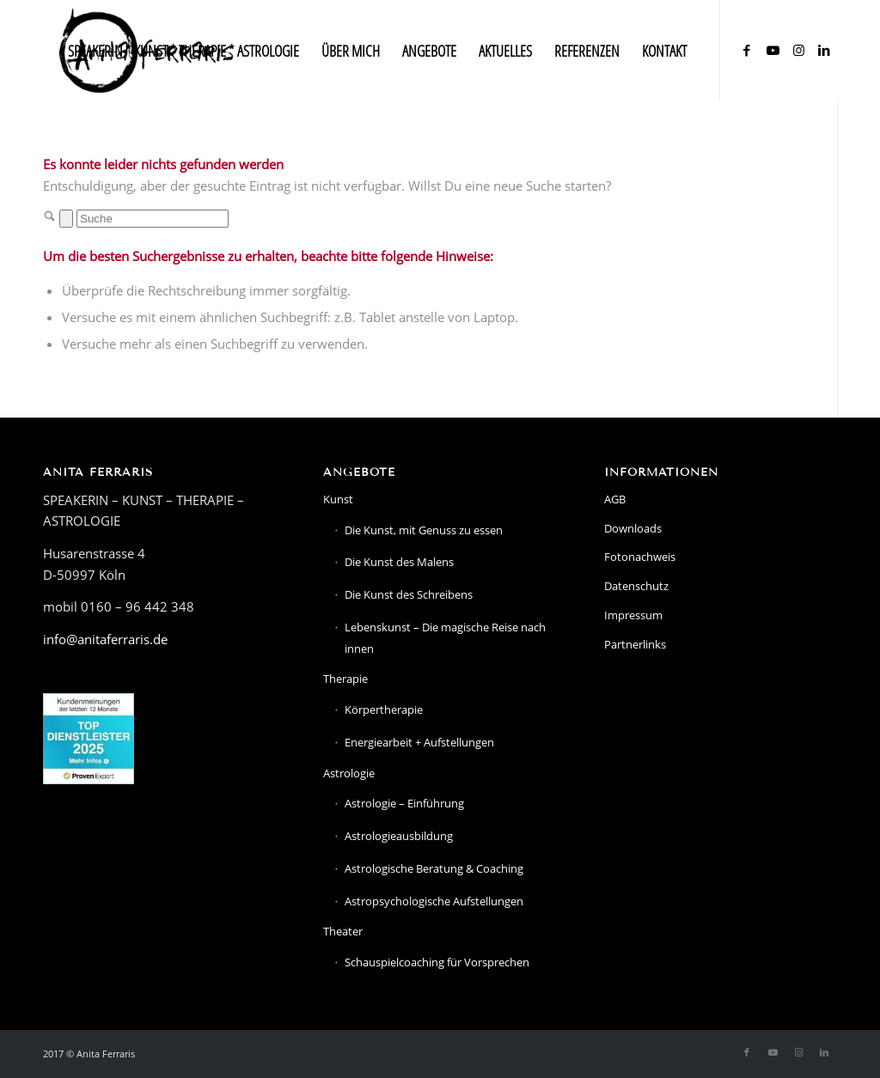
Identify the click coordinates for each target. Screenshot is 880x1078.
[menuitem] (183, 50)
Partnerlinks (635, 644)
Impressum (633, 615)
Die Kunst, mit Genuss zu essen (424, 530)
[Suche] (152, 219)
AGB (615, 499)
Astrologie (349, 773)
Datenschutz (636, 586)
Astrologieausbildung (399, 836)
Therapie (345, 678)
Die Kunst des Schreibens (409, 594)
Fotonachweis (639, 556)
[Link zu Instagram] (798, 50)
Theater (343, 931)
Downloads (633, 528)
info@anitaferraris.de (105, 639)
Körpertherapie (384, 709)
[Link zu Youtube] (772, 50)
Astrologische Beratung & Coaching (434, 868)
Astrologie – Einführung (404, 803)
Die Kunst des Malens (399, 561)
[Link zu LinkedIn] (824, 50)
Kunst (338, 499)
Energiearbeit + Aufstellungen (419, 742)
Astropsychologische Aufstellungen (434, 901)
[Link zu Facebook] (747, 50)
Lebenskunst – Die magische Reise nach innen (445, 637)
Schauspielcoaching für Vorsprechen (437, 962)
